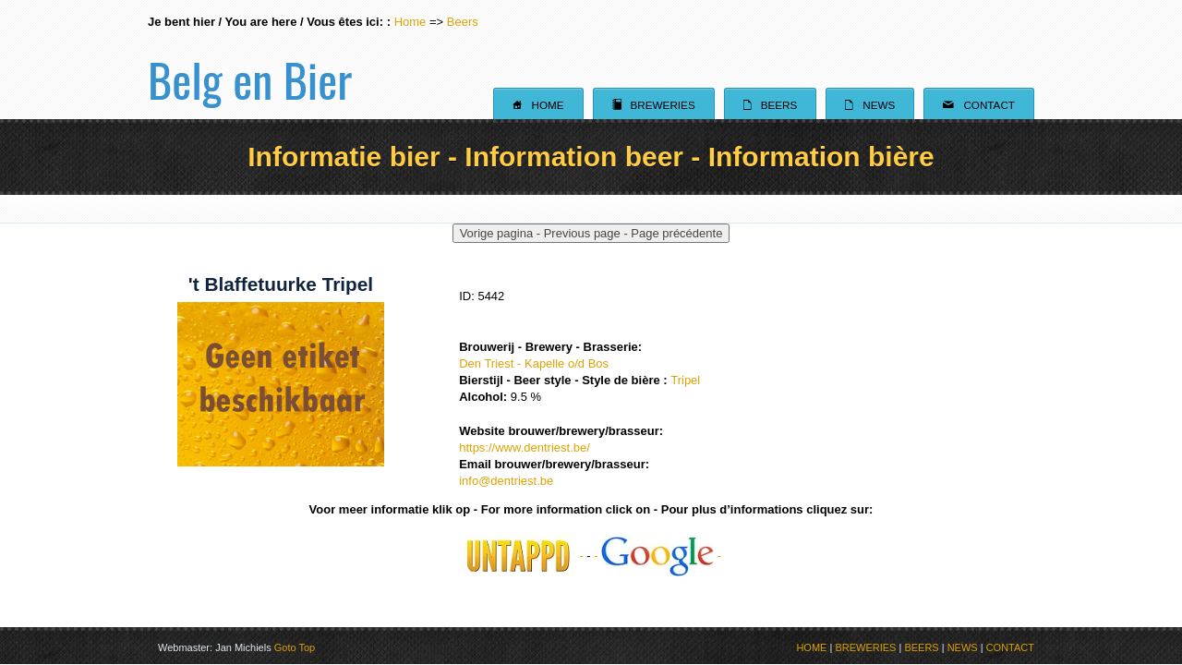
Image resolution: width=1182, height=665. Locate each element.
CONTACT (1010, 647)
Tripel (685, 380)
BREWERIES (865, 647)
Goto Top (294, 647)
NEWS (962, 647)
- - (657, 555)
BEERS (921, 647)
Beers (462, 22)
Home (410, 22)
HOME (811, 647)
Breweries (653, 104)
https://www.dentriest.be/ (524, 447)
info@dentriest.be (506, 481)
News (870, 104)
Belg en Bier (250, 59)
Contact (979, 104)
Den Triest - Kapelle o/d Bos (534, 363)
